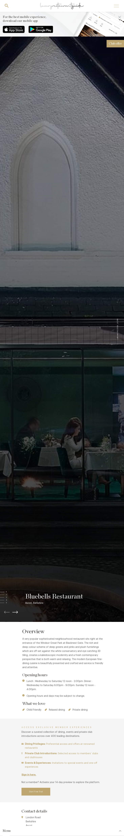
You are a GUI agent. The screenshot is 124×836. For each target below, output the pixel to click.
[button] (9, 592)
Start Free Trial (36, 791)
